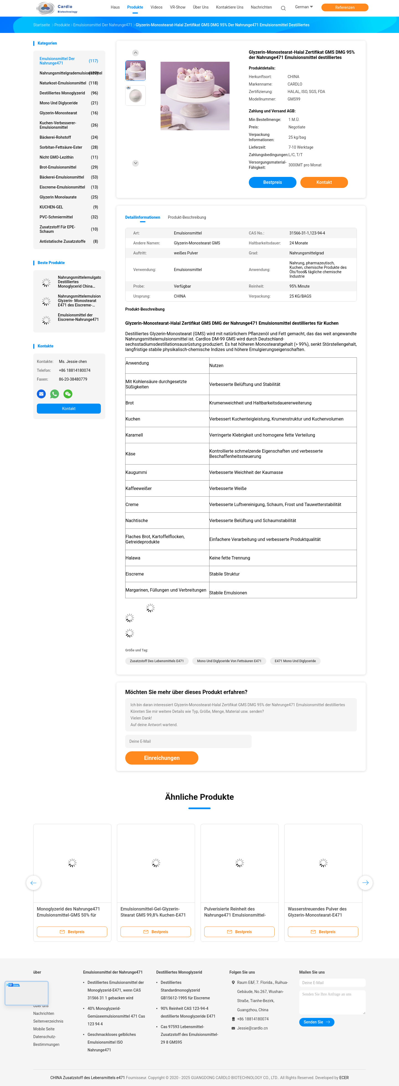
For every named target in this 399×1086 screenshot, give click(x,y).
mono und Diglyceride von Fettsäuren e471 (229, 661)
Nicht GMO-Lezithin (69, 157)
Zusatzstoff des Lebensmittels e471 (157, 661)
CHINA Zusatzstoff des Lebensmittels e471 (87, 1077)
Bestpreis (272, 182)
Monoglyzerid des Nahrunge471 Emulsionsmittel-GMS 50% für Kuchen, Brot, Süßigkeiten (68, 915)
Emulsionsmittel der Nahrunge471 (69, 60)
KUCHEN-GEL (69, 207)
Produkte (41, 990)
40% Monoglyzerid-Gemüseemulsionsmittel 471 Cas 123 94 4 (116, 1016)
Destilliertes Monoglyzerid (69, 93)
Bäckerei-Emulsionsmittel (69, 177)
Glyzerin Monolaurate (69, 197)
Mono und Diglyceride (69, 103)
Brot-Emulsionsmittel (69, 167)
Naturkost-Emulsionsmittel (69, 83)
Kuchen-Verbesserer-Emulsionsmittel (69, 125)
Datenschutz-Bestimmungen (46, 1041)
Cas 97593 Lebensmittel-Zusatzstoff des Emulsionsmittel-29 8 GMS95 (189, 1034)
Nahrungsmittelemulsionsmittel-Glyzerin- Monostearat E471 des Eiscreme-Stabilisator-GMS (79, 300)
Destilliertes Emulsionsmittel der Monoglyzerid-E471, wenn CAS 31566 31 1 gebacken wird (116, 990)
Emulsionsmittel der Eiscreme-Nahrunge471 (78, 317)
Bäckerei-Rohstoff (69, 137)
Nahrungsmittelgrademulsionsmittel (70, 73)
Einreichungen (162, 758)
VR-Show (41, 998)
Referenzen (345, 7)
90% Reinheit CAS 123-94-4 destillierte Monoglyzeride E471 (188, 1012)
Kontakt (68, 408)
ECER (344, 1077)
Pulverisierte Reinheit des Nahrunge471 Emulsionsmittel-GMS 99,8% (235, 915)
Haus (37, 982)
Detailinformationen (142, 217)
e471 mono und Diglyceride (295, 661)
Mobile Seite (44, 1029)
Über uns (40, 1006)
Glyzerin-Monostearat (69, 113)
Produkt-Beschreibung (187, 217)
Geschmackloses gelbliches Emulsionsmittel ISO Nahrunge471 (112, 1042)
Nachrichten (43, 1013)
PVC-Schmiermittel (69, 217)
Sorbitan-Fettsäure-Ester (69, 147)
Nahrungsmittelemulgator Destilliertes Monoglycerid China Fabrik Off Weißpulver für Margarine (79, 281)
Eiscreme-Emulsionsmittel (69, 187)
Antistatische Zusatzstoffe (69, 241)
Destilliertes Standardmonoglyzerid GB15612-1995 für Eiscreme (185, 990)
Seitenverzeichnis (48, 1021)
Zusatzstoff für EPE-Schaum (69, 229)
